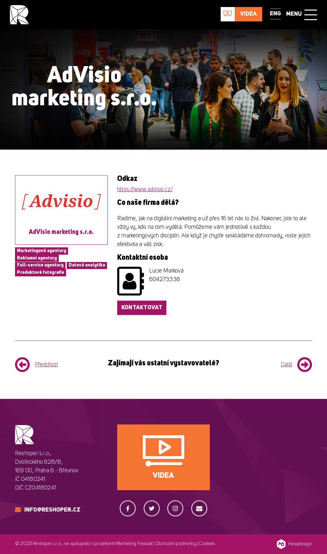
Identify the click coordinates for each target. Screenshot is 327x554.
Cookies (207, 544)
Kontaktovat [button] (141, 308)
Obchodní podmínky (176, 544)
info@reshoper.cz (52, 510)
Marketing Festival (134, 544)
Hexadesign (294, 544)
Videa (248, 14)
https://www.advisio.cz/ (145, 189)
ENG (275, 14)
